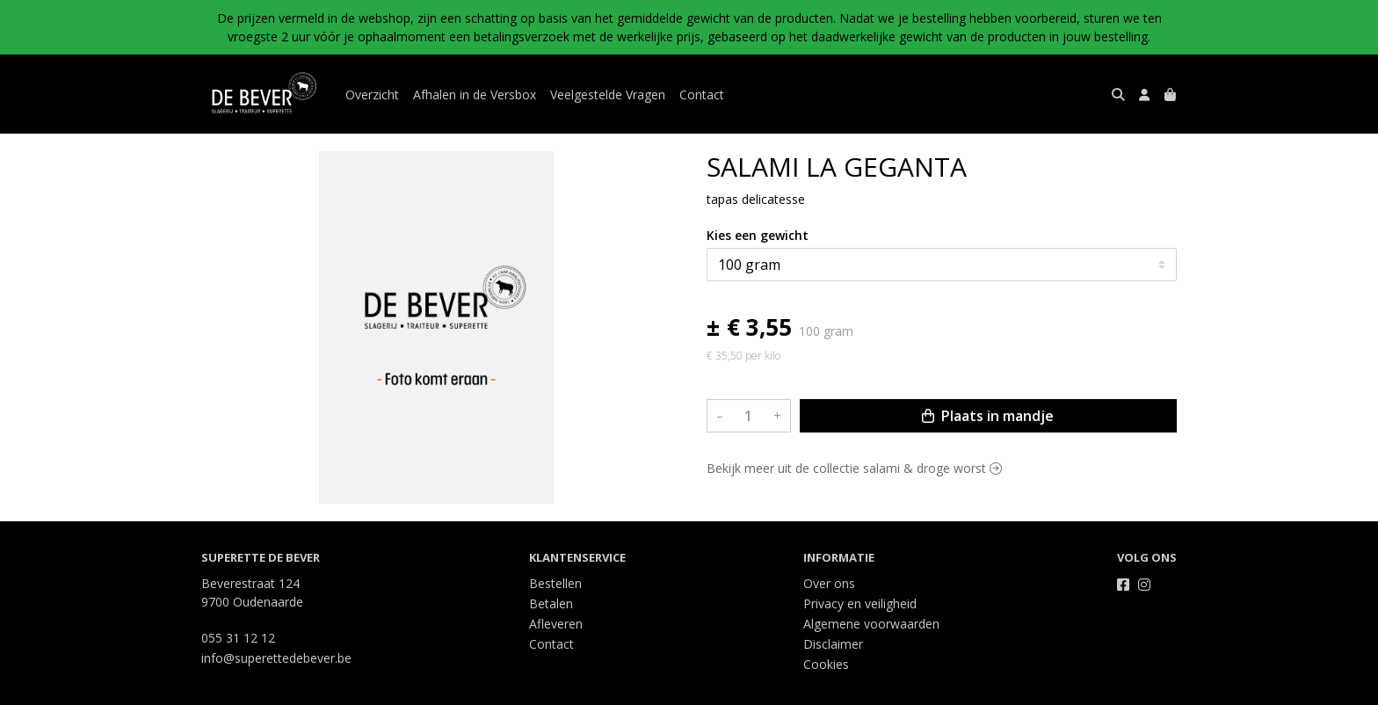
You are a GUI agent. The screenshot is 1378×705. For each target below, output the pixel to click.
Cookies (826, 664)
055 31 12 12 (238, 637)
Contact (701, 94)
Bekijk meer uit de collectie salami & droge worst (854, 468)
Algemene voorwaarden (871, 623)
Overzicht (372, 94)
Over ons (829, 583)
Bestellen (555, 583)
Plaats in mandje (988, 415)
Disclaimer (833, 644)
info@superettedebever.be (276, 658)
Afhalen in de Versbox (474, 94)
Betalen (551, 603)
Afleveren (556, 623)
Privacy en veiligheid (860, 603)
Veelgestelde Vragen (607, 94)
